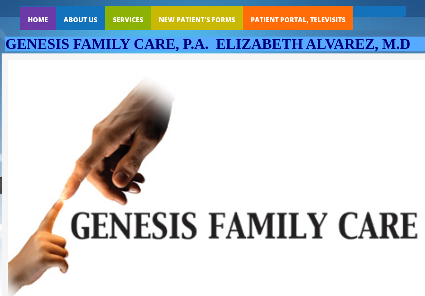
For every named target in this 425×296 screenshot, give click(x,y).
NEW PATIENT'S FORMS (197, 19)
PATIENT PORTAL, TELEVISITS (298, 19)
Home (38, 19)
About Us (80, 19)
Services (128, 19)
